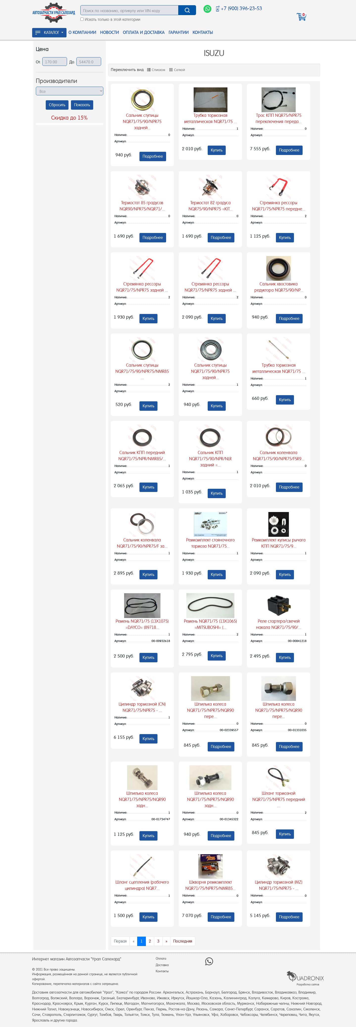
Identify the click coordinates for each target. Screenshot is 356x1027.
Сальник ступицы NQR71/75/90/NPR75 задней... (142, 121)
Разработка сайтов (308, 984)
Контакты (203, 32)
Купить (216, 150)
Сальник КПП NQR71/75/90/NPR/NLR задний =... (210, 458)
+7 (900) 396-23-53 (241, 8)
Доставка (162, 965)
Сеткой (177, 70)
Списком (156, 70)
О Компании (82, 32)
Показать (82, 105)
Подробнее (153, 156)
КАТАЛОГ (47, 32)
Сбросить (57, 105)
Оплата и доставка (144, 32)
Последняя (182, 941)
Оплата (161, 958)
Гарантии (179, 32)
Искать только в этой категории (112, 19)
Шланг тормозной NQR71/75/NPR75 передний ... (278, 799)
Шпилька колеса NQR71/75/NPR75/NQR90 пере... (210, 710)
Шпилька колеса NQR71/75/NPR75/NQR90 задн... (142, 799)
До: (72, 62)
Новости (109, 32)
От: (39, 62)
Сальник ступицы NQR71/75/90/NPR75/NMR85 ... (142, 371)
